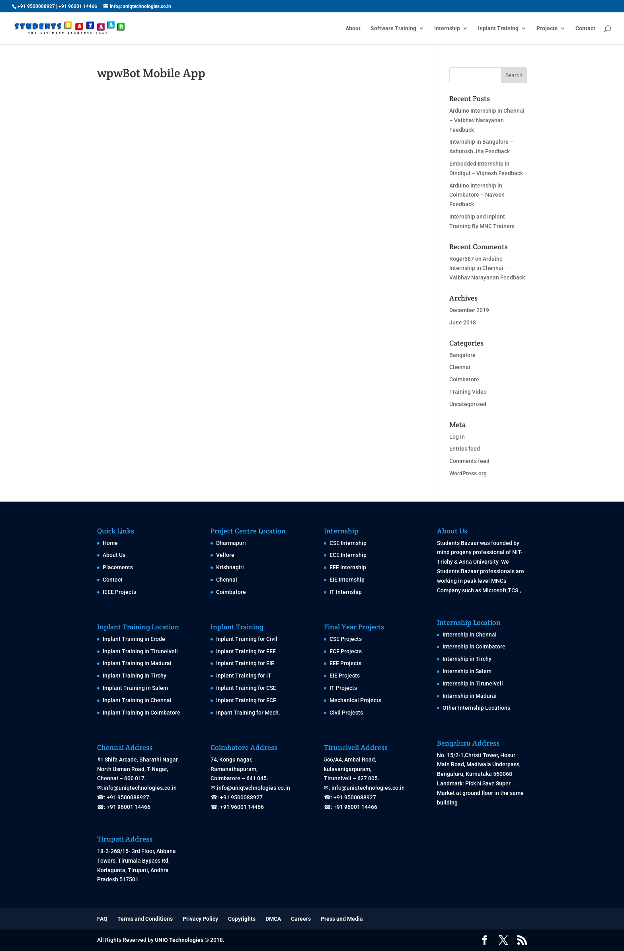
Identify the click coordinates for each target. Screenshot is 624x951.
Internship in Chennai (470, 634)
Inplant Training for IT (243, 675)
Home (110, 543)
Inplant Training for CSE (246, 688)
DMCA (273, 919)
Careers (301, 919)
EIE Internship (347, 579)
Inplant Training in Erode (134, 639)
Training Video (468, 392)
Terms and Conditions (145, 919)
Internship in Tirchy (467, 659)
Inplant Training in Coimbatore (141, 712)
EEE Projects (345, 663)
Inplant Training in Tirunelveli (140, 651)
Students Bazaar (458, 543)
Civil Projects (346, 712)
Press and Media (342, 919)
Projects (547, 28)
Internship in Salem (467, 671)
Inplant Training (498, 28)
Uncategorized (467, 404)
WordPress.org (468, 473)
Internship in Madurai (470, 696)
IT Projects (343, 688)
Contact (585, 28)
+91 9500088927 (36, 6)
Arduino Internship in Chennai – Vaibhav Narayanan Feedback (487, 120)
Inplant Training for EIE (245, 663)
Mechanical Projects (355, 700)
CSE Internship (348, 543)
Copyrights (241, 919)
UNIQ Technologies (179, 940)
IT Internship (346, 592)
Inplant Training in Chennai (137, 700)
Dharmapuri (231, 543)
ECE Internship (348, 555)
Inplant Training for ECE (246, 700)
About (353, 28)
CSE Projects (346, 639)
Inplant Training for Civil (246, 639)
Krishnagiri (230, 567)
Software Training (393, 28)
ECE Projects (346, 651)
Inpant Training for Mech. (248, 712)
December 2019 (469, 310)
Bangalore (462, 355)
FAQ (102, 919)
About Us (114, 555)
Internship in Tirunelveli (473, 683)
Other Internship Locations (476, 708)
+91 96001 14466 (77, 6)
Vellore (225, 555)
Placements (118, 567)
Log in (457, 437)
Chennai (459, 367)
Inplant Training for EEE (246, 651)
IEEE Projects (119, 592)
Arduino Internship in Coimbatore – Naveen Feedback (477, 195)
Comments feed (469, 461)
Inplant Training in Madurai (137, 663)
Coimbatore (464, 379)
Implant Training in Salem (135, 688)
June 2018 (462, 322)
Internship (447, 28)
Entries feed (464, 448)
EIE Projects (345, 675)
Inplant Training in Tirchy (134, 675)
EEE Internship (348, 567)
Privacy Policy (200, 919)
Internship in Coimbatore (474, 646)
